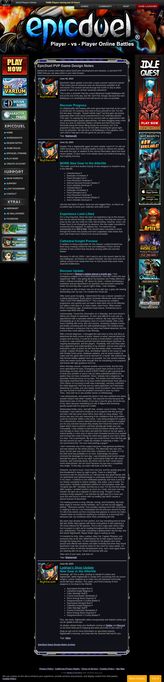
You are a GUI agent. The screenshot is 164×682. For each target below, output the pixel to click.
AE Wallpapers (15, 213)
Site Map (120, 669)
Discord (121, 625)
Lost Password (16, 188)
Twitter (109, 625)
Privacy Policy (46, 669)
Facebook (12, 219)
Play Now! (12, 158)
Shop (126, 6)
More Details (137, 678)
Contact (12, 194)
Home (10, 132)
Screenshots (14, 138)
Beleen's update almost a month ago (93, 274)
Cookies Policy (107, 669)
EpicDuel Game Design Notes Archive (56, 644)
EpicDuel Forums (17, 153)
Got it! (155, 678)
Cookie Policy (9, 679)
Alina (67, 638)
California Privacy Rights (67, 669)
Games (84, 6)
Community (105, 6)
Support (12, 183)
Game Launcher (147, 6)
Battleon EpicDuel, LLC (76, 673)
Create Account (16, 164)
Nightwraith (71, 136)
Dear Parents (15, 178)
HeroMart (12, 208)
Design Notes (14, 143)
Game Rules (13, 148)
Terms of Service (89, 669)
